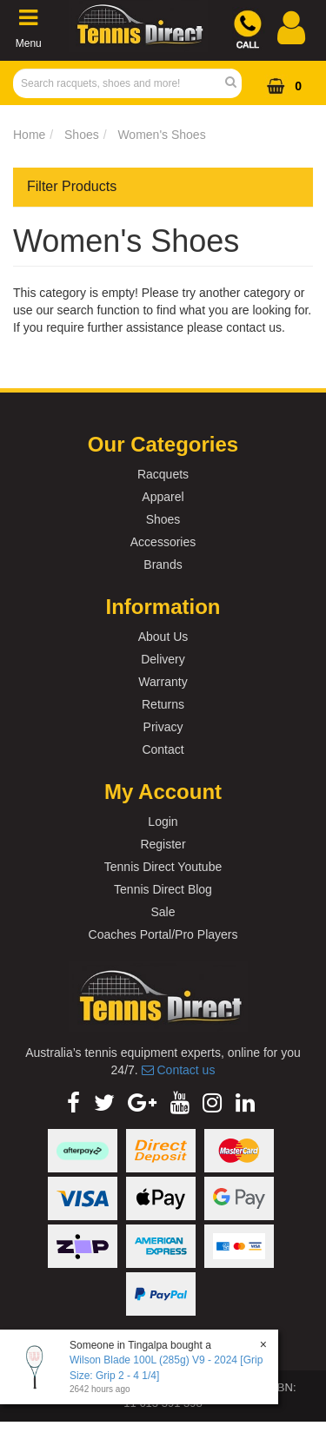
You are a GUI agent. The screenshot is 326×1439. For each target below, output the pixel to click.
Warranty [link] (162, 682)
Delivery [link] (163, 659)
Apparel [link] (162, 497)
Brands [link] (162, 564)
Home (29, 135)
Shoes (81, 135)
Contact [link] (162, 749)
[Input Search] (122, 83)
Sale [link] (162, 912)
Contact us (179, 1070)
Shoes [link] (163, 519)
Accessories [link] (163, 542)
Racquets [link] (163, 474)
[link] (73, 1103)
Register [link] (162, 844)
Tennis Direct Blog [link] (163, 889)
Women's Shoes (161, 135)
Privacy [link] (163, 727)
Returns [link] (163, 704)
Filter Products (71, 186)
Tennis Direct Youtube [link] (163, 867)
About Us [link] (163, 637)
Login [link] (162, 821)
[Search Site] (236, 83)
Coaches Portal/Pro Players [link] (163, 934)
